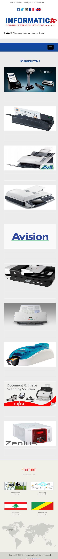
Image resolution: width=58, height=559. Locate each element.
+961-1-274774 (16, 3)
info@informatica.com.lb (34, 3)
